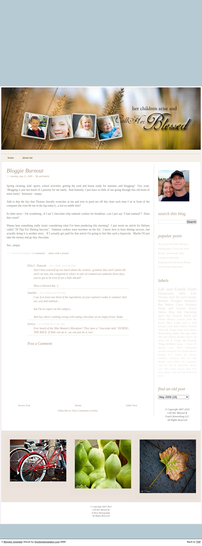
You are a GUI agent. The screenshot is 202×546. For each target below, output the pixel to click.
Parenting (190, 312)
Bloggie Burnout (25, 171)
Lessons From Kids (168, 326)
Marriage (185, 333)
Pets (183, 361)
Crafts (177, 322)
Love (179, 351)
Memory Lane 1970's (168, 361)
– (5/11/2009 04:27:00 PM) (51, 292)
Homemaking (165, 333)
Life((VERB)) (182, 365)
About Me (163, 329)
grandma (162, 351)
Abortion (167, 372)
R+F (170, 354)
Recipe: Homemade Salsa (171, 253)
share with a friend (58, 253)
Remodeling (191, 347)
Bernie (193, 351)
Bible (182, 293)
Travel (192, 308)
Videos (162, 312)
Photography (166, 293)
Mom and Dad (178, 372)
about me (27, 157)
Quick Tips (164, 315)
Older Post (131, 405)
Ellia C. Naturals (36, 265)
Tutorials (181, 369)
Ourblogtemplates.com (47, 542)
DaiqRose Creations (168, 358)
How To (172, 365)
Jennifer (32, 292)
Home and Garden (171, 308)
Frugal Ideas (176, 329)
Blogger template (13, 542)
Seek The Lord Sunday (182, 297)
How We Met (188, 358)
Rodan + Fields (184, 344)
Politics (183, 326)
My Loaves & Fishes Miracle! (173, 244)
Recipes (171, 319)
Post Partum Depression (170, 266)
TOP (198, 542)
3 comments (39, 253)
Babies (169, 304)
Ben (160, 304)
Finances (177, 315)
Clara (179, 304)
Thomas (163, 297)
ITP (194, 344)
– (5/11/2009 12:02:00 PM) (61, 265)
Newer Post (24, 405)
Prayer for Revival (185, 354)
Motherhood (191, 372)
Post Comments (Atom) (84, 410)
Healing (161, 354)
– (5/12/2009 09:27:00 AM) (50, 324)
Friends (192, 326)
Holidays (190, 304)
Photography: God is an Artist (173, 248)
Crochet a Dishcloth (168, 257)
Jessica (31, 324)
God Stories (190, 329)
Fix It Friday (173, 340)
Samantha (190, 300)
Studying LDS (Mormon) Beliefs (174, 262)
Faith (192, 289)
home (11, 157)
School (173, 369)
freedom (186, 351)
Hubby (176, 333)
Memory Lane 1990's (170, 347)
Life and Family (42, 176)
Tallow (161, 376)
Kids (193, 293)
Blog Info (175, 312)
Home (78, 405)
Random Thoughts (170, 300)
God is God (189, 322)
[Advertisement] (39, 46)
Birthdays (171, 344)
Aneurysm (171, 351)
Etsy (166, 365)
